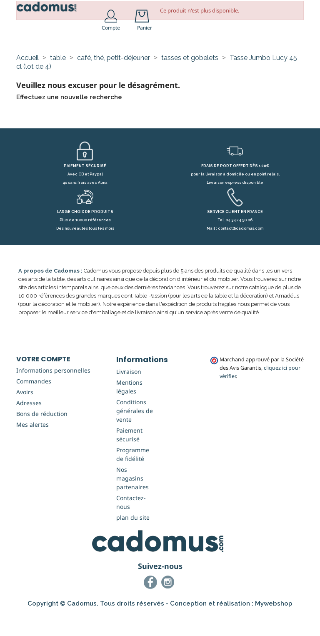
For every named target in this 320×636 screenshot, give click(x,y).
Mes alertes (32, 446)
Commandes (33, 403)
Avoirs (24, 414)
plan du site (133, 539)
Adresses (29, 424)
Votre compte (43, 381)
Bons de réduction (42, 435)
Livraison (128, 393)
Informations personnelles (53, 392)
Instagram (169, 605)
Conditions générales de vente (134, 432)
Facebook (152, 605)
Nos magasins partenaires (132, 500)
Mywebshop (273, 625)
